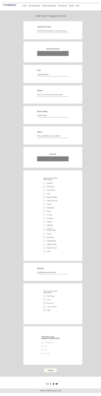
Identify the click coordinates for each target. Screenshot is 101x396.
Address (40, 132)
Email (39, 70)
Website (40, 90)
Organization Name (44, 27)
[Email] (47, 384)
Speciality (40, 268)
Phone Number (42, 111)
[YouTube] (57, 384)
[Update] (50, 370)
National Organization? (53, 49)
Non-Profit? (52, 154)
